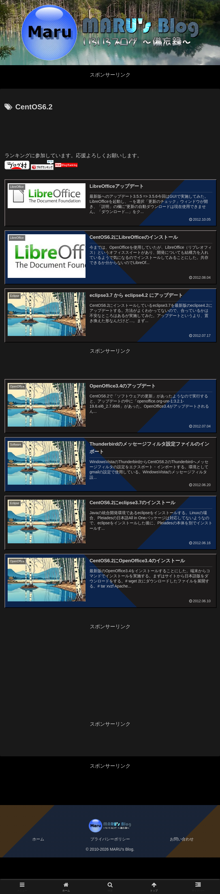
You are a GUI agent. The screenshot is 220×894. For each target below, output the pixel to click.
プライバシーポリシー (110, 875)
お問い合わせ (182, 875)
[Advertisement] (110, 129)
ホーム (38, 875)
